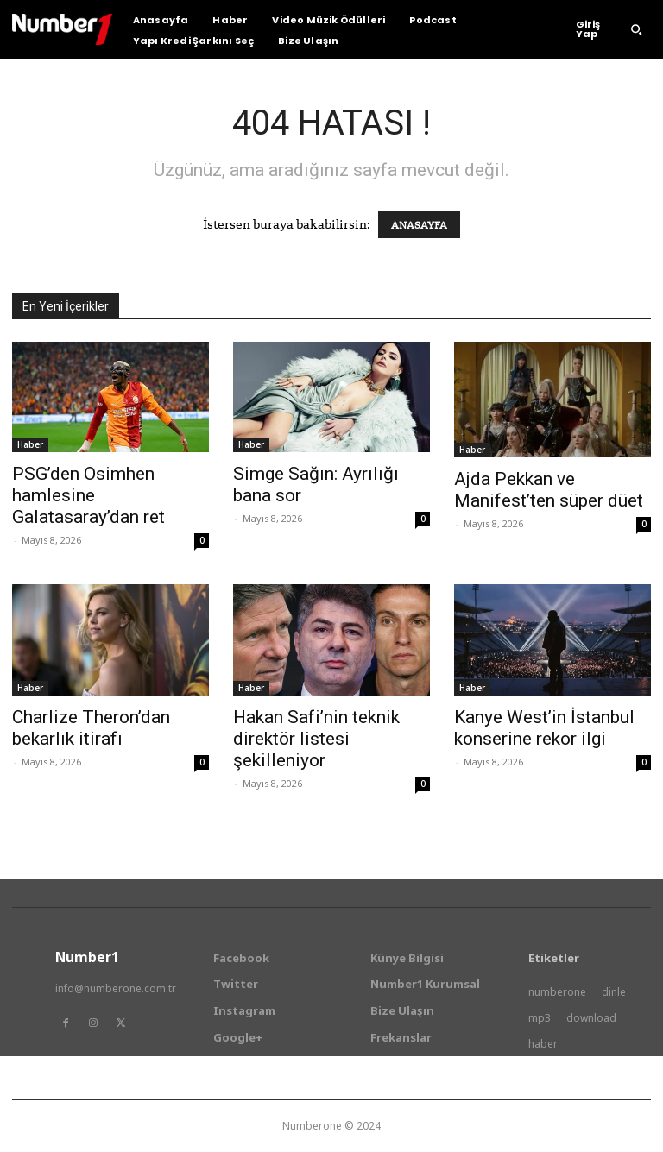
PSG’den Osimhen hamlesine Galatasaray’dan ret (88, 495)
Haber (30, 444)
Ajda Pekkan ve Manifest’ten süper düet (548, 490)
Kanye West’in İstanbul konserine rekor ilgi (544, 728)
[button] (636, 29)
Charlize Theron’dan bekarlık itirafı (91, 728)
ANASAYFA (419, 224)
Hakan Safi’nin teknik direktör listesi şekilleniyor (316, 739)
